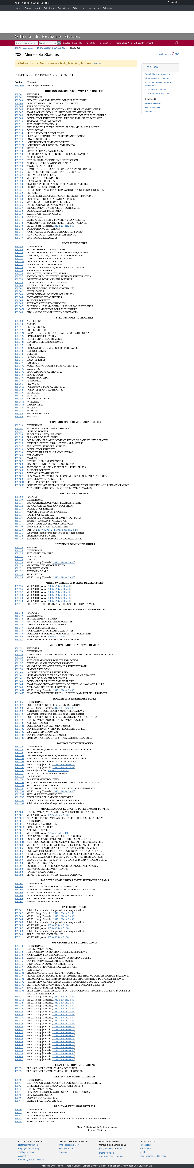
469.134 (19, 577)
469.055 (19, 270)
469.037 (19, 207)
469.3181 (19, 972)
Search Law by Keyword (142, 43)
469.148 (19, 630)
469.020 (19, 154)
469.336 (19, 1044)
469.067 (19, 306)
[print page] (176, 43)
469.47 (18, 1100)
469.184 (19, 845)
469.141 (19, 604)
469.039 (19, 213)
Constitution (105, 43)
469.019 (19, 151)
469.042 (19, 222)
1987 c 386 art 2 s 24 (66, 529)
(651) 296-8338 (106, 1148)
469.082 (19, 389)
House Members (66, 1148)
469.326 (19, 1014)
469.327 (19, 1017)
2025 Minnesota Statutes (24, 48)
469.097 (19, 446)
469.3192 (19, 981)
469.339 (19, 1053)
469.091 (19, 428)
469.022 (19, 160)
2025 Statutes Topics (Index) (158, 93)
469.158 (19, 666)
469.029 (19, 181)
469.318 (19, 969)
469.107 (19, 476)
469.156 (19, 660)
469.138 (19, 595)
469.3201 (19, 990)
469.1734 (19, 734)
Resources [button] (151, 66)
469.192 (19, 868)
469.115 (19, 514)
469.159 (19, 669)
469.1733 (19, 731)
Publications (108, 8)
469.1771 (19, 776)
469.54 (18, 1121)
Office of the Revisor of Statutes (47, 36)
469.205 (19, 895)
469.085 (19, 398)
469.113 (19, 508)
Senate (28, 8)
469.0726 (19, 348)
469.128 (19, 559)
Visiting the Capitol (26, 1152)
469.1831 (19, 841)
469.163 (19, 681)
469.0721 (19, 333)
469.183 (19, 839)
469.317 (19, 966)
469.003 (19, 100)
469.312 (19, 951)
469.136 (19, 589)
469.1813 (19, 824)
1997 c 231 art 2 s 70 (58, 815)
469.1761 (19, 755)
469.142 (19, 612)
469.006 (19, 109)
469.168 (19, 707)
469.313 (19, 954)
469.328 (19, 1020)
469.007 (19, 112)
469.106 (19, 473)
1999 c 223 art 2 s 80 (58, 925)
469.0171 (19, 145)
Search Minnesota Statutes (157, 74)
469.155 (19, 657)
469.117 (19, 520)
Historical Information (28, 1145)
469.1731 (19, 725)
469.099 (19, 452)
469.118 (19, 523)
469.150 (19, 636)
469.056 (19, 273)
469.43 (18, 1089)
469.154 (19, 654)
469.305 (19, 922)
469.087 (19, 410)
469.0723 (19, 338)
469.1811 (19, 818)
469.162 (19, 678)
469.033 (19, 195)
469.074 (19, 353)
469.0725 (19, 345)
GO (59, 43)
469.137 (19, 592)
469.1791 (19, 791)
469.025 (19, 169)
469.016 (19, 139)
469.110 (19, 499)
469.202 (19, 886)
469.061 (19, 288)
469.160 (19, 672)
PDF (175, 54)
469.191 (19, 865)
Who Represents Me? (69, 1145)
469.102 (19, 461)
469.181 (19, 815)
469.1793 (19, 797)
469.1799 (19, 803)
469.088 (19, 413)
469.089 (19, 416)
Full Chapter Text (153, 107)
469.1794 (19, 800)
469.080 (19, 380)
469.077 (19, 362)
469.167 (19, 705)
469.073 (19, 350)
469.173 (19, 722)
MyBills (143, 1152)
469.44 (18, 1091)
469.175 (19, 749)
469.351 (19, 1071)
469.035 (19, 202)
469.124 (19, 547)
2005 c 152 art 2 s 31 (58, 770)
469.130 (19, 565)
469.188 (19, 856)
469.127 (19, 556)
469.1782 (19, 785)
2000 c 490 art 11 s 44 (59, 586)
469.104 (19, 467)
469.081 (19, 383)
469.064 (19, 297)
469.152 (19, 648)
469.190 (19, 863)
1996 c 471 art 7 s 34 (58, 636)
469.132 (19, 571)
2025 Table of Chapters (155, 89)
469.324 (19, 1008)
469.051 (19, 255)
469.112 (19, 505)
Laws (74, 43)
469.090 (19, 425)
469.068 (19, 312)
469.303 (19, 916)
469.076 (19, 359)
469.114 (19, 511)
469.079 (19, 377)
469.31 (18, 937)
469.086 (19, 407)
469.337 (19, 1047)
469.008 (19, 115)
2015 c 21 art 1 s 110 (58, 833)
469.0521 (19, 261)
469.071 (19, 327)
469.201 (19, 883)
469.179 (19, 788)
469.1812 (19, 821)
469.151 (19, 639)
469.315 (19, 960)
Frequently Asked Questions (31, 1160)
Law (83, 8)
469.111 (19, 502)
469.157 (19, 663)
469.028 (19, 178)
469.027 (19, 175)
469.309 (19, 934)
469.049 (19, 249)
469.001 (19, 94)
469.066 (19, 303)
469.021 (19, 157)
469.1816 (19, 833)
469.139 (19, 598)
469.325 (19, 1011)
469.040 (19, 216)
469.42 (18, 1085)
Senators (63, 1152)
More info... (98, 63)
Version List (150, 111)
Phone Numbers (106, 1153)
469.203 (19, 889)
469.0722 (19, 335)
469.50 (18, 1109)
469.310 (19, 946)
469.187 (19, 853)
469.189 (19, 859)
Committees (63, 8)
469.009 (19, 118)
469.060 (19, 285)
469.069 (19, 321)
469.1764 (19, 764)
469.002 (19, 97)
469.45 (18, 1094)
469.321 (19, 996)
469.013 (19, 130)
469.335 (19, 1041)
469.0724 (19, 341)
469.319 (19, 975)
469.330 (19, 1026)
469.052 (19, 258)
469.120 (19, 529)
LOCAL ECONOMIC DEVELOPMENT (52, 48)
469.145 (19, 621)
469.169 (19, 710)
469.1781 (19, 782)
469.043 (19, 225)
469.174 (19, 746)
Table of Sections (153, 103)
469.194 (19, 874)
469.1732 (19, 728)
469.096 (19, 443)
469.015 (19, 136)
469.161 (19, 675)
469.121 (19, 532)
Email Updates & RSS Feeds (153, 1156)
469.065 (19, 300)
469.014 (19, 133)
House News (145, 1145)
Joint (37, 8)
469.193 (19, 871)
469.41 (18, 1082)
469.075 (19, 356)
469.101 (19, 458)
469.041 (19, 219)
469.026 (19, 172)
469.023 (19, 163)
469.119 (19, 526)
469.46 (18, 1097)
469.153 (19, 651)
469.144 (19, 618)
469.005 (19, 106)
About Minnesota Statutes (157, 78)
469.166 (19, 702)
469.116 (19, 517)
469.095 (19, 440)
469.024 (19, 166)
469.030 (19, 184)
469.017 (19, 142)
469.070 (19, 323)
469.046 (19, 234)
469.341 (19, 1059)
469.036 (19, 204)
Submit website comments (111, 1156)
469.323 (19, 1005)
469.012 (19, 127)
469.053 (19, 264)
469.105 (19, 470)
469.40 (18, 1079)
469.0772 (19, 365)
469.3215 (19, 999)
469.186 (19, 851)
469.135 (19, 586)
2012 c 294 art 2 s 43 (63, 225)
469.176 (19, 752)
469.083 (19, 392)
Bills (75, 8)
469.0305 (19, 187)
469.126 (19, 553)
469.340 (19, 1056)
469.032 (19, 192)
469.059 (19, 282)
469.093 (19, 434)
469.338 (19, 1050)
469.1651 (19, 690)
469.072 (19, 330)
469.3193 (19, 984)
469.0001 (19, 85)
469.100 (19, 455)
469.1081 (19, 482)
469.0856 (19, 404)
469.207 (19, 901)
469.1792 (19, 794)
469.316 (19, 963)
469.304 (19, 919)
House (18, 8)
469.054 (19, 267)
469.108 (19, 479)
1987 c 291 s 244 (46, 529)
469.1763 (19, 761)
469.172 (19, 719)
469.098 (19, 449)
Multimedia (94, 8)
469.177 (19, 773)
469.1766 (19, 770)
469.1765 (19, 767)
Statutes (66, 43)
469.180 (19, 812)
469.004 (19, 103)
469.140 (19, 601)
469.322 (19, 1002)
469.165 (19, 687)
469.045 (19, 231)
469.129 (19, 562)
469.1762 (19, 758)
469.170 (19, 713)
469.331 (19, 1029)
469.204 (19, 892)
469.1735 (19, 737)
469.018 (19, 148)
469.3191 (19, 978)
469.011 (19, 124)
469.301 (19, 910)
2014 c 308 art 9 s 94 (63, 764)
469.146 (19, 624)
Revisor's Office (120, 43)
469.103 (19, 464)
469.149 (19, 633)
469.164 (19, 684)
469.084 (19, 395)
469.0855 (19, 401)
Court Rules (92, 43)
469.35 (18, 1068)
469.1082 (19, 485)
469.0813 (19, 386)
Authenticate (165, 54)
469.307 (19, 928)
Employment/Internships (29, 1148)
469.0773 (19, 368)
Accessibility (24, 1156)
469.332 (19, 1032)
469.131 (19, 568)
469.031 (19, 190)
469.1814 (19, 827)
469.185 (19, 848)
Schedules (49, 8)
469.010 (19, 121)
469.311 (19, 948)
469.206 (19, 898)
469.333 (19, 1035)
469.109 (19, 496)
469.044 (19, 228)
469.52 (18, 1115)
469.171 (19, 717)
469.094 (19, 437)
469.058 (19, 279)
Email (119, 1148)
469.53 (18, 1118)
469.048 (19, 246)
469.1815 (19, 830)
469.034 (19, 199)
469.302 (19, 913)
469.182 (19, 836)
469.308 (19, 931)
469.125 (19, 550)
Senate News (146, 1148)
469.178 (19, 779)
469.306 (19, 925)
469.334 (19, 1038)
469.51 (18, 1112)
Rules (82, 43)
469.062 (19, 291)
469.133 (19, 574)
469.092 (19, 431)
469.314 (19, 957)
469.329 (19, 1023)
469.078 (19, 374)
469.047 (19, 237)
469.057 (19, 276)
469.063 (19, 294)
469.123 (19, 538)
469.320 (19, 987)
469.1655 (19, 693)
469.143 (19, 615)
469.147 (19, 627)
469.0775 (19, 371)
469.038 (19, 210)
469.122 (19, 535)
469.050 (19, 252)
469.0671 (19, 309)
